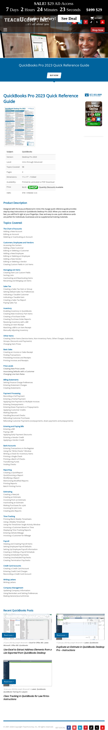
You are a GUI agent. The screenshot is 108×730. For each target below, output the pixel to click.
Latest (46, 643)
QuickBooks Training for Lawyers (15, 692)
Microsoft (6, 645)
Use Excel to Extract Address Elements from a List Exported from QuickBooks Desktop (27, 651)
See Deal (69, 18)
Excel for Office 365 (36, 643)
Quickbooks (23, 645)
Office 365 (14, 645)
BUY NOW (54, 75)
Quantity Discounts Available (45, 187)
